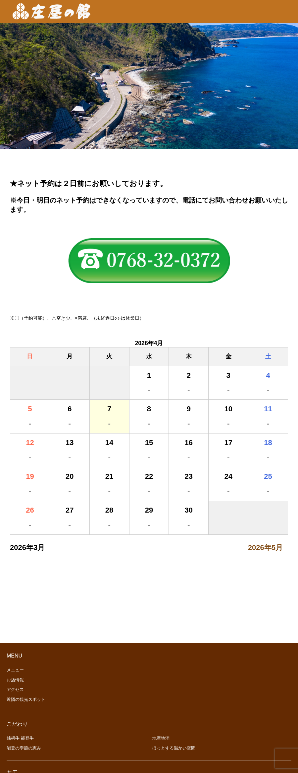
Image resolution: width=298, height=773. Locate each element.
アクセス (15, 689)
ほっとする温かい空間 (173, 748)
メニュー (15, 669)
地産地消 (161, 738)
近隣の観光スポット (26, 699)
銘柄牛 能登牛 (20, 738)
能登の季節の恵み (24, 748)
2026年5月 (265, 547)
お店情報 (15, 679)
